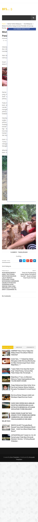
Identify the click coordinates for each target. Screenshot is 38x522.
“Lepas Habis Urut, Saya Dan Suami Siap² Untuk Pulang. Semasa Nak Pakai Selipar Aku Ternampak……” (22, 371)
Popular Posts (7, 347)
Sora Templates (14, 457)
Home (4, 24)
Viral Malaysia (28, 24)
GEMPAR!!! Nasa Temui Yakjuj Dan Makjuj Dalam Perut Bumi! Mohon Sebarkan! (22, 352)
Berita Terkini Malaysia (14, 24)
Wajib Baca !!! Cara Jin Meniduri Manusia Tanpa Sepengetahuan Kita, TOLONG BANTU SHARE (23, 379)
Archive (19, 347)
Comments (30, 347)
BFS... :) (7, 9)
